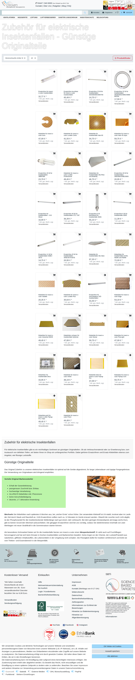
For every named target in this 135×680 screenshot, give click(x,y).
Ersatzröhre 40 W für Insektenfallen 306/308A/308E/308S (121, 174)
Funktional (10, 674)
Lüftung (34, 17)
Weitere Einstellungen (26, 674)
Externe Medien (38, 672)
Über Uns (47, 6)
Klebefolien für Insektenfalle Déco (44, 375)
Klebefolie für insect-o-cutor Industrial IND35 (45, 336)
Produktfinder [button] (123, 58)
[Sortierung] (15, 58)
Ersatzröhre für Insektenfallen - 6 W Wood (45, 215)
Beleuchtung (102, 17)
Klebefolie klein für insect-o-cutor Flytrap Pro (96, 376)
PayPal (78, 672)
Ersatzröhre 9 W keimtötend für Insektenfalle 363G (95, 215)
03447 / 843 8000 (45, 3)
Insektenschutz (87, 17)
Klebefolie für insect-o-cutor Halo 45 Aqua (121, 134)
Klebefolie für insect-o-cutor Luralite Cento (71, 134)
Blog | (64, 6)
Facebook (68, 625)
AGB (74, 585)
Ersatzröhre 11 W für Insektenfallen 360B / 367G (45, 256)
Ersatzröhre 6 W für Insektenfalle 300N (120, 214)
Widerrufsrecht (78, 592)
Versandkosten (43, 101)
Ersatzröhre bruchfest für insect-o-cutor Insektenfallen (71, 93)
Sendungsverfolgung (13, 603)
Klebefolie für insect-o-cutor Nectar (96, 336)
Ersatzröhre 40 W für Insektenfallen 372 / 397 (72, 214)
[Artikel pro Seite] (33, 58)
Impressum (76, 582)
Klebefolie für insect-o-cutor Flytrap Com (121, 375)
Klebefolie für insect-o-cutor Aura (45, 134)
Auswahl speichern (112, 651)
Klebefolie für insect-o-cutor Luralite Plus (71, 295)
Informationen (111, 616)
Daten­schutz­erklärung (75, 668)
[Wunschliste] (117, 13)
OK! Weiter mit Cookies (112, 646)
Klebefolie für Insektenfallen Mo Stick (97, 255)
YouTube (55, 625)
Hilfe (40, 582)
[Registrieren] (107, 13)
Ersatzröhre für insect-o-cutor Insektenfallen (45, 92)
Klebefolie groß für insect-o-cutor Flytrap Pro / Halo (45, 417)
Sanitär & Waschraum (67, 17)
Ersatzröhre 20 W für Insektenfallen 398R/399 (45, 174)
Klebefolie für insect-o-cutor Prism (71, 416)
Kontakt (39, 6)
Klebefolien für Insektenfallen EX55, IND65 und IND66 (121, 256)
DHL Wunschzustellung (60, 672)
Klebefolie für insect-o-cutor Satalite (45, 295)
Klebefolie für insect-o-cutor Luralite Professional (71, 174)
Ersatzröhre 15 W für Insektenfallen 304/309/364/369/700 (96, 93)
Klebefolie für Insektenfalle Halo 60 (96, 134)
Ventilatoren (9, 17)
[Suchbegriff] (42, 12)
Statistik (23, 672)
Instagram (82, 625)
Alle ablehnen (112, 656)
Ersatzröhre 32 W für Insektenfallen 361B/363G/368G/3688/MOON (122, 94)
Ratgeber (57, 6)
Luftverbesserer (48, 17)
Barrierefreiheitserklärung (48, 595)
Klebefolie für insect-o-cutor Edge (121, 295)
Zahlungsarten (78, 602)
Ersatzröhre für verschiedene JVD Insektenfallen (95, 296)
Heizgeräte (22, 17)
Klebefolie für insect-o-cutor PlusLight (121, 336)
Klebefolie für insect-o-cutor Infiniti (71, 375)
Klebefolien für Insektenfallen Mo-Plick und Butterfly (97, 174)
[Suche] (85, 12)
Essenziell (10, 672)
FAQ (69, 6)
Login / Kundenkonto (46, 591)
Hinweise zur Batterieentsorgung (85, 611)
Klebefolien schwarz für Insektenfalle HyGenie (71, 336)
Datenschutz (77, 595)
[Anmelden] (95, 13)
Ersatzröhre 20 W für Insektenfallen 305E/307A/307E (71, 256)
